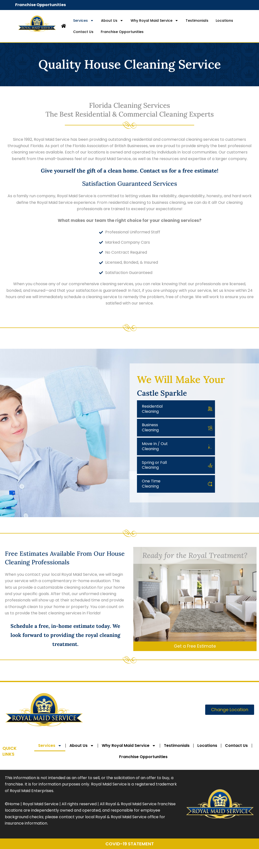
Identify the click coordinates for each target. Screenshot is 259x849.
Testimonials (197, 20)
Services (83, 20)
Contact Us (83, 31)
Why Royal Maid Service (154, 20)
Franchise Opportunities (40, 5)
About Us (112, 20)
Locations (224, 20)
